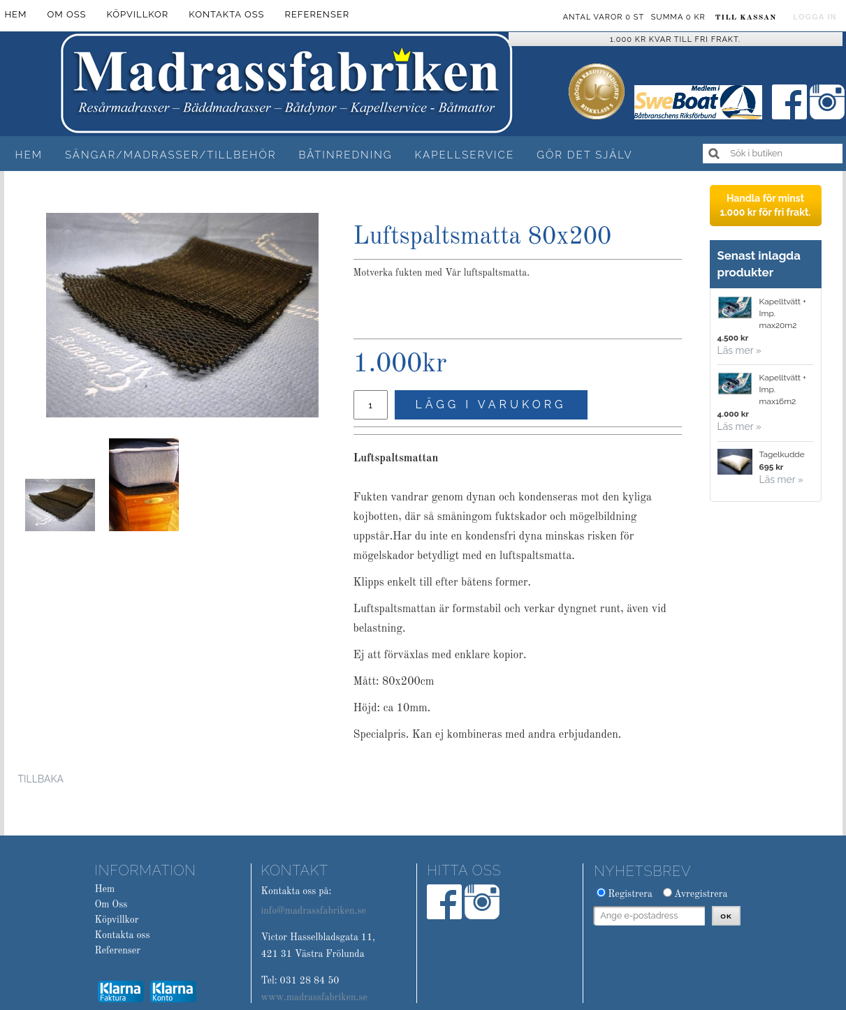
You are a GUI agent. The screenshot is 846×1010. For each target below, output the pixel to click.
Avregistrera (701, 894)
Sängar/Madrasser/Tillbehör (171, 155)
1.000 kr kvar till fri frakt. (675, 39)
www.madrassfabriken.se (314, 997)
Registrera (630, 894)
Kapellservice (465, 155)
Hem (29, 155)
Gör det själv (584, 155)
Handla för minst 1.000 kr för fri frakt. (765, 205)
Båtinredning (345, 155)
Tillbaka (41, 779)
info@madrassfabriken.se (313, 911)
